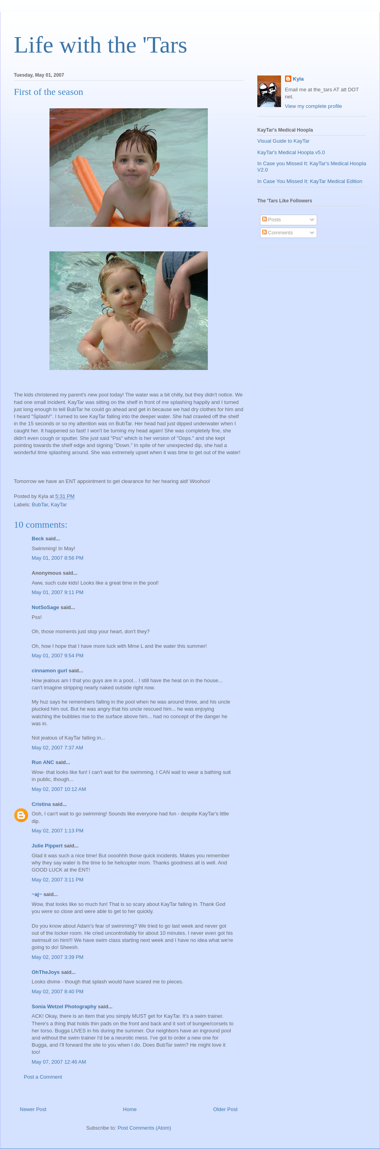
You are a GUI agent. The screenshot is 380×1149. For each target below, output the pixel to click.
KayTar (58, 505)
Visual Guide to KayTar (283, 141)
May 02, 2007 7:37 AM (57, 748)
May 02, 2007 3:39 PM (58, 957)
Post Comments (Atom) (144, 1128)
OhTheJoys (46, 972)
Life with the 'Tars (100, 45)
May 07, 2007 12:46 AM (59, 1062)
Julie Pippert (47, 846)
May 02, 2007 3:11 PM (58, 880)
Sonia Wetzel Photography (64, 1006)
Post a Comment (43, 1077)
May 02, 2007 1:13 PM (58, 831)
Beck (38, 538)
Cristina (41, 804)
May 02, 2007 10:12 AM (59, 789)
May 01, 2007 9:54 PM (58, 655)
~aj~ (37, 894)
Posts (271, 220)
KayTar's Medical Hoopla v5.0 (291, 152)
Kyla (298, 79)
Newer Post (33, 1109)
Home (130, 1109)
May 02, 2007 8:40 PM (58, 991)
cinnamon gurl (49, 671)
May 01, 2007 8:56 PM (58, 558)
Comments (277, 233)
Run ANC (43, 762)
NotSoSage (45, 607)
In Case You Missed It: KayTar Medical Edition (309, 181)
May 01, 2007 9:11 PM (58, 592)
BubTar (40, 505)
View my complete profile (313, 106)
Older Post (225, 1109)
